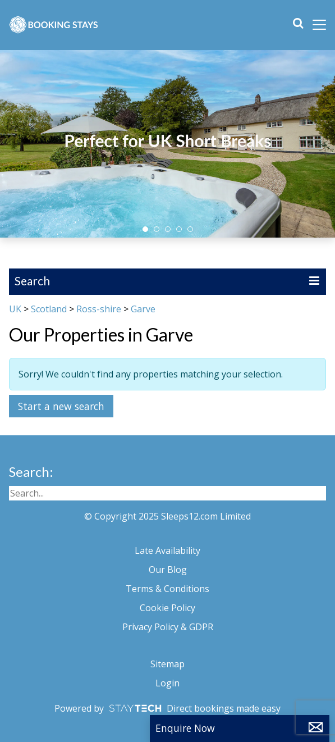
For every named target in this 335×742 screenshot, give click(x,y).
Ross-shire (98, 309)
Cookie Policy (167, 608)
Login (167, 683)
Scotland (49, 309)
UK (15, 309)
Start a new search (61, 406)
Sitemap (167, 664)
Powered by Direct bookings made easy (167, 708)
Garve (143, 309)
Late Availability (167, 550)
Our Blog (168, 569)
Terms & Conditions (167, 588)
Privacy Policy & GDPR (167, 627)
